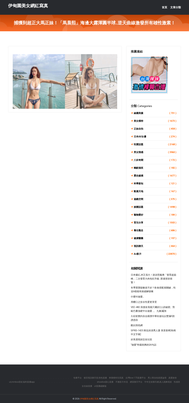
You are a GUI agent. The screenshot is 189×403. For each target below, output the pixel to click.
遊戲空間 (155, 199)
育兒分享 (155, 223)
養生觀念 (155, 230)
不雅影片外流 (121, 382)
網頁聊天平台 (136, 382)
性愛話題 (155, 144)
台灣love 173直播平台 (136, 378)
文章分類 (175, 7)
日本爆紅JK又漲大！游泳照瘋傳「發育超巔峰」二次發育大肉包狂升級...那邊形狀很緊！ (153, 278)
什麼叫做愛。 (138, 296)
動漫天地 (155, 191)
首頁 (164, 7)
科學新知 (155, 184)
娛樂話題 (155, 207)
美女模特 (155, 121)
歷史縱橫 (155, 176)
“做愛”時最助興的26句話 (143, 344)
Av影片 (155, 254)
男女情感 (155, 152)
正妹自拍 (155, 129)
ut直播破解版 (100, 386)
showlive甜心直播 (105, 382)
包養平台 (77, 378)
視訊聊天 (155, 246)
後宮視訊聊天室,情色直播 (95, 378)
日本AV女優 (155, 137)
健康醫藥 (155, 238)
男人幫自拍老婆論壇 (157, 378)
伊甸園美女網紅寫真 (28, 5)
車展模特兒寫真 (116, 378)
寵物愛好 (155, 215)
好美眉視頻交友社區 (141, 339)
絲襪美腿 (155, 113)
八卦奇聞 (155, 160)
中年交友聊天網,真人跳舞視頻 (158, 382)
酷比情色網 (137, 325)
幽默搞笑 (155, 168)
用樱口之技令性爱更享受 (144, 302)
